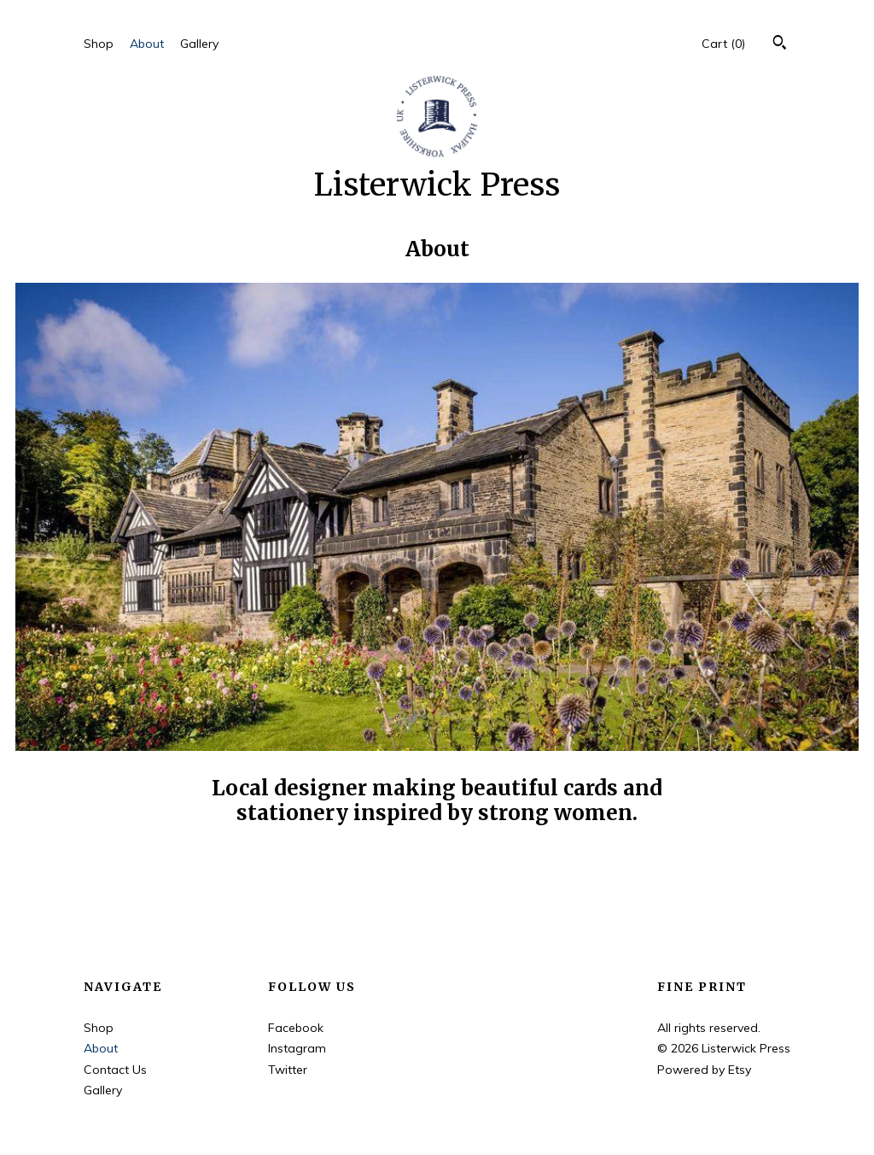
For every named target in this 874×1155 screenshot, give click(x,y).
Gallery (199, 43)
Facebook (295, 1027)
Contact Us (115, 1069)
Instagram (297, 1048)
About (147, 43)
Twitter (287, 1069)
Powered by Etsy (704, 1069)
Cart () (723, 43)
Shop (99, 43)
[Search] (779, 44)
